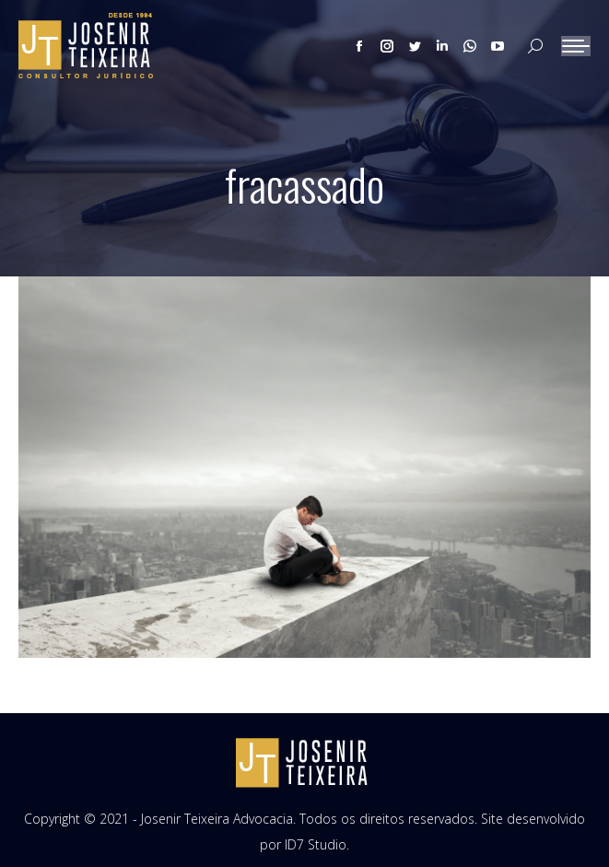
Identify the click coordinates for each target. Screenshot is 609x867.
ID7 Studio (315, 844)
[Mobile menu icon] (576, 46)
